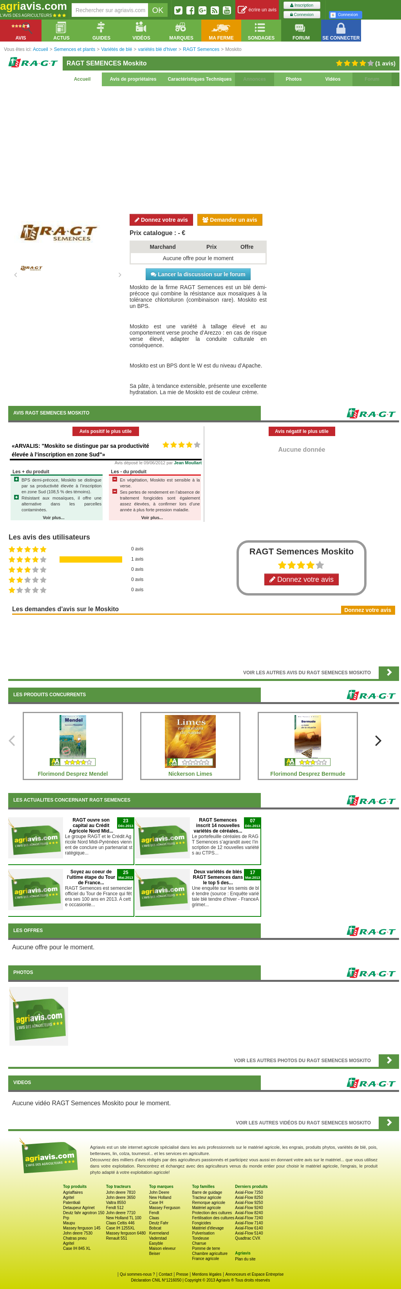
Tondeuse (200, 1238)
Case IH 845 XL (77, 1248)
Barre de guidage (207, 1192)
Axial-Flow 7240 (249, 1218)
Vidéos (332, 79)
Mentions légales (207, 1274)
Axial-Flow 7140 (249, 1223)
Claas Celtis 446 (120, 1223)
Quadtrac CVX (247, 1238)
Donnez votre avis (161, 220)
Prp (66, 1218)
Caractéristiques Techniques (199, 79)
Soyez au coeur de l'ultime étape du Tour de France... (91, 877)
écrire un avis (257, 10)
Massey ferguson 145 (82, 1228)
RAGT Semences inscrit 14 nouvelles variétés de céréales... (217, 825)
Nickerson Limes (190, 774)
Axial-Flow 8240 (249, 1213)
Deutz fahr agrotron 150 (84, 1213)
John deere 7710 (120, 1213)
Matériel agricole (206, 1208)
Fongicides (201, 1223)
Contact (165, 1274)
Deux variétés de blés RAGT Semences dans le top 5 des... (218, 877)
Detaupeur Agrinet (79, 1208)
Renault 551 (116, 1238)
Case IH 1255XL (120, 1228)
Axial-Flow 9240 (249, 1208)
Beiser (154, 1253)
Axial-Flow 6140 (249, 1228)
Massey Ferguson (164, 1208)
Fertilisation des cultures (213, 1218)
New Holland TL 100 (123, 1218)
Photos (294, 79)
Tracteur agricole (206, 1197)
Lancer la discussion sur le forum (198, 274)
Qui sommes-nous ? (137, 1274)
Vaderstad (158, 1238)
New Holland (160, 1197)
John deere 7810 (120, 1192)
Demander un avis (229, 220)
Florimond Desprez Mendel (73, 774)
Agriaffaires (73, 1192)
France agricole (205, 1258)
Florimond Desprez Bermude (307, 774)
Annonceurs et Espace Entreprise (254, 1274)
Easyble (156, 1243)
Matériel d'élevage (208, 1228)
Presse (182, 1274)
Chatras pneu (75, 1238)
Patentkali (71, 1202)
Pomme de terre (206, 1248)
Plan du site (245, 1259)
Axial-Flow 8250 (249, 1197)
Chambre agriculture (210, 1253)
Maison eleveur (162, 1248)
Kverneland (159, 1233)
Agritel (68, 1197)
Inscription (301, 5)
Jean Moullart (188, 462)
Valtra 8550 (116, 1202)
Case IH (156, 1202)
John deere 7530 (77, 1233)
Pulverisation (203, 1233)
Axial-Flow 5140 (249, 1233)
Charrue (199, 1243)
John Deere (159, 1192)
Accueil (82, 79)
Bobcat (155, 1228)
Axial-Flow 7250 (249, 1192)
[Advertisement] (203, 149)
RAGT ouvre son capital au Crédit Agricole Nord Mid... (91, 825)
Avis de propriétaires (133, 79)
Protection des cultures (212, 1213)
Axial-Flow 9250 (249, 1202)
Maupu (69, 1223)
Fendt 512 (115, 1208)
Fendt (154, 1213)
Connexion (302, 14)
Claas (154, 1218)
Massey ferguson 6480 (126, 1233)
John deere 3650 (120, 1197)
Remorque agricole (208, 1202)
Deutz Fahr (158, 1223)
